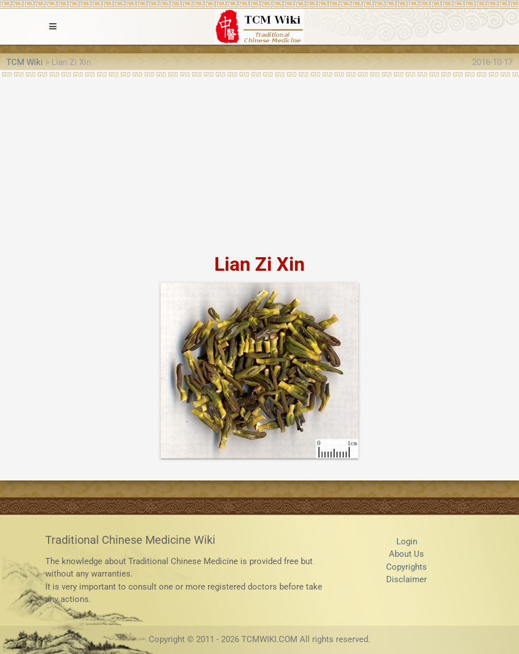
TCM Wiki (24, 62)
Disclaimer (406, 579)
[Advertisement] (259, 162)
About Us (406, 554)
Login (406, 541)
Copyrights (406, 567)
